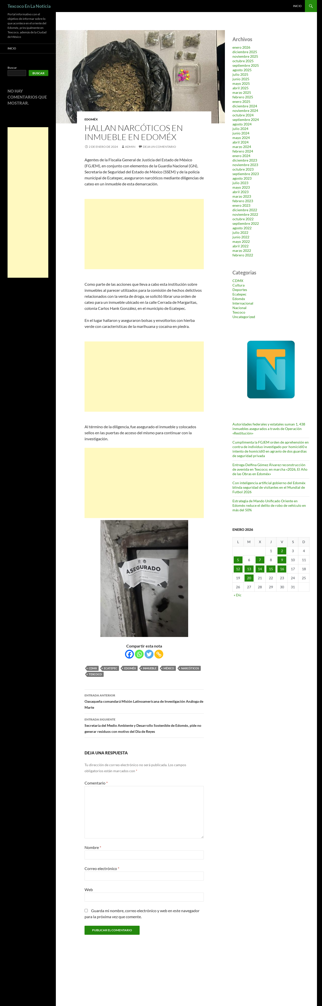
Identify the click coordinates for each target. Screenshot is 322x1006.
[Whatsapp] (139, 654)
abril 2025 (240, 88)
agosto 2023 (242, 178)
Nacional (239, 308)
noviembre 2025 (245, 56)
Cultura (238, 285)
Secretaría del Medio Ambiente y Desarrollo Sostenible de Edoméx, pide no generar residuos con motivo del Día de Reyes (144, 725)
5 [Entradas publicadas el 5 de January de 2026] (238, 560)
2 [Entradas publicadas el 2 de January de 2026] (282, 551)
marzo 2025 (241, 92)
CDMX (93, 668)
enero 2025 (241, 101)
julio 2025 (240, 74)
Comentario (96, 782)
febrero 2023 (242, 201)
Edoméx (91, 119)
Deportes (239, 290)
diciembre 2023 (244, 160)
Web (89, 889)
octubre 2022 (243, 219)
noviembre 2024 (245, 110)
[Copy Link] (158, 654)
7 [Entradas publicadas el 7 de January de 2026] (260, 560)
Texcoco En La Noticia (29, 6)
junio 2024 (240, 133)
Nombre (93, 847)
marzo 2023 (241, 196)
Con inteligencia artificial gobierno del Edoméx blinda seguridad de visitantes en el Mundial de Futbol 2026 (268, 487)
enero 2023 (241, 205)
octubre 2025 (243, 61)
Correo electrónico (102, 868)
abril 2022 (240, 246)
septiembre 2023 (245, 174)
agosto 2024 (242, 124)
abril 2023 (240, 192)
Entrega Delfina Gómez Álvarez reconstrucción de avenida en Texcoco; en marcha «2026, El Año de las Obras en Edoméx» (269, 469)
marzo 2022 (241, 250)
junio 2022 (240, 237)
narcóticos (190, 668)
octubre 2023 (243, 169)
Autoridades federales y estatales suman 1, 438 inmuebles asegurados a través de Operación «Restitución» (268, 428)
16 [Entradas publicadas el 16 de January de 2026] (282, 569)
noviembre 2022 (245, 214)
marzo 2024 (241, 147)
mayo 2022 (241, 241)
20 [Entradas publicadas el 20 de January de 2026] (249, 578)
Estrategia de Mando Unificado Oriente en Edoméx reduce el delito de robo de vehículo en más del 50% (269, 505)
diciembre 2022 (244, 210)
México (169, 668)
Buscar (12, 67)
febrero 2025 (242, 97)
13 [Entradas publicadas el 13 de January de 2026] (249, 569)
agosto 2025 (242, 70)
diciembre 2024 (244, 106)
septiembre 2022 (245, 223)
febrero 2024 (242, 151)
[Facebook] (129, 654)
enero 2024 (241, 156)
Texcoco (95, 674)
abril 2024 (240, 142)
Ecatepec (110, 668)
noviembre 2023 (245, 165)
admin (130, 147)
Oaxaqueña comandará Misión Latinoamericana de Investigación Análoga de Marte (144, 700)
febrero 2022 (242, 255)
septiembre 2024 (245, 119)
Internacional (242, 303)
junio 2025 (240, 79)
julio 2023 (240, 183)
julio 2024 (240, 128)
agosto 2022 (242, 228)
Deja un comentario (159, 147)
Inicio (297, 6)
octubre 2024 (243, 115)
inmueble (149, 668)
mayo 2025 (241, 83)
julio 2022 (240, 232)
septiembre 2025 (245, 65)
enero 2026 (241, 47)
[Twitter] (149, 654)
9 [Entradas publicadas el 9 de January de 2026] (282, 560)
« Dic (238, 595)
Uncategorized (243, 317)
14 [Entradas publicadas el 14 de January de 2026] (260, 569)
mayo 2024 (241, 137)
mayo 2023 (241, 187)
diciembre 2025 (244, 52)
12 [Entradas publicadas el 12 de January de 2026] (238, 569)
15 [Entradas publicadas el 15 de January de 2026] (271, 569)
